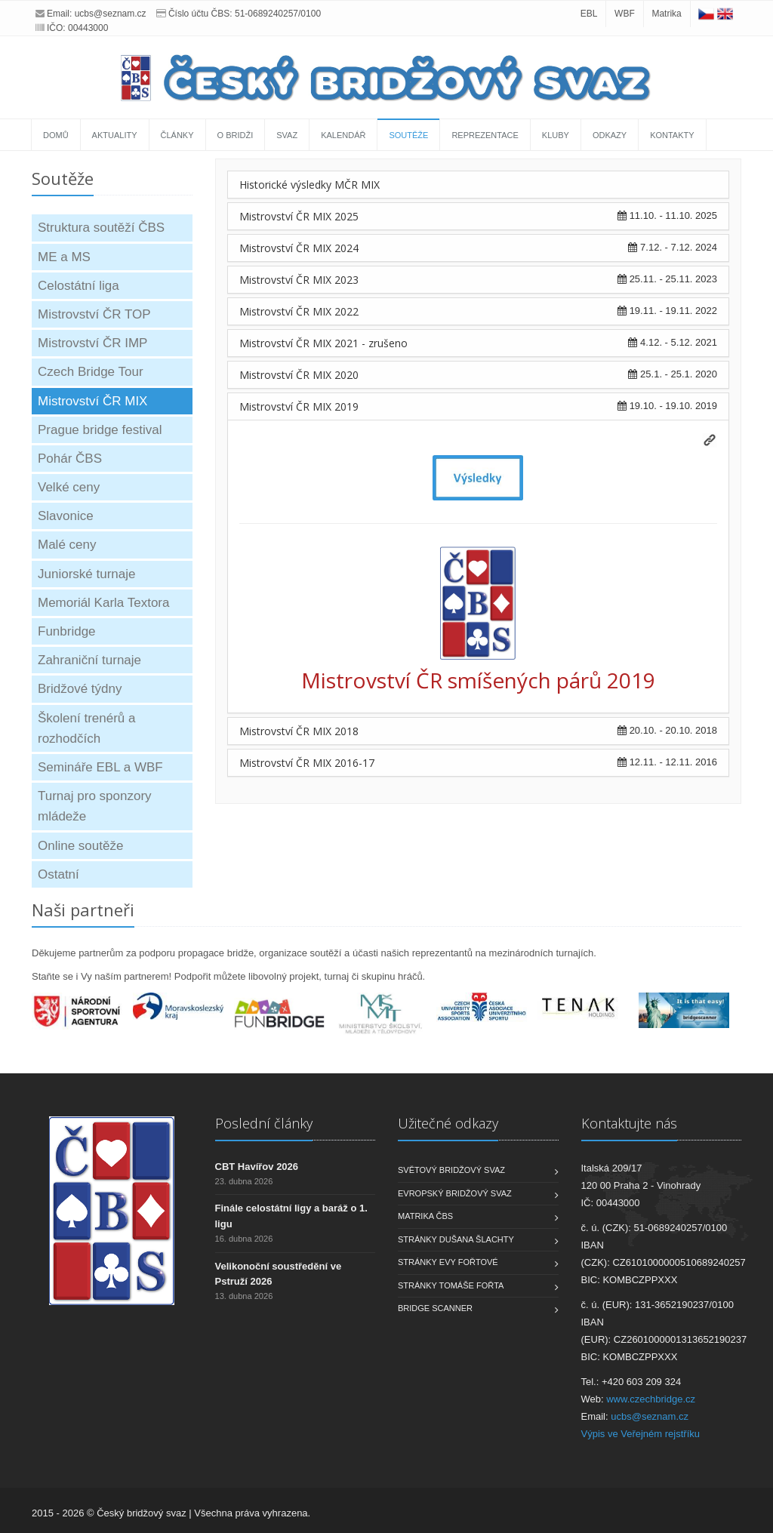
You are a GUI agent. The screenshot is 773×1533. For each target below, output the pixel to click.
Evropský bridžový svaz (455, 1193)
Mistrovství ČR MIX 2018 (299, 731)
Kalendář (343, 135)
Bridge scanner (435, 1308)
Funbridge (67, 631)
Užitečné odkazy (448, 1123)
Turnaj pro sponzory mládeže (95, 806)
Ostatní (58, 874)
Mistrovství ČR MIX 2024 (299, 248)
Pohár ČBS (70, 458)
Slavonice (66, 516)
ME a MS (64, 257)
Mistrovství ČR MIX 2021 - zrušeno (323, 343)
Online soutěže (80, 846)
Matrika (666, 13)
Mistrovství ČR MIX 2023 (299, 279)
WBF (624, 13)
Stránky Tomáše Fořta (451, 1285)
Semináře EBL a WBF (100, 767)
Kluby (555, 135)
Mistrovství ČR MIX (92, 401)
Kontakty (672, 135)
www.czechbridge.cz (650, 1399)
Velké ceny (69, 487)
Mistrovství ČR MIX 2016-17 (306, 763)
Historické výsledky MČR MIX (309, 184)
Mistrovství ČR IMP (92, 343)
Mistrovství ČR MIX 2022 (299, 311)
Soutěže (408, 135)
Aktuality (114, 135)
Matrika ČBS (425, 1216)
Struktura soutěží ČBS (101, 227)
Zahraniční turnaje (89, 660)
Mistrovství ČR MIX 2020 (299, 375)
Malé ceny (67, 544)
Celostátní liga (78, 286)
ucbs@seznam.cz (110, 13)
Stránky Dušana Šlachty (456, 1239)
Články (177, 135)
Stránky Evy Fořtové (448, 1262)
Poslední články (264, 1123)
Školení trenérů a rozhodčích (86, 728)
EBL (589, 13)
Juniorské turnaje (86, 574)
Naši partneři (83, 909)
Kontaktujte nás (629, 1123)
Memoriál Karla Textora (103, 603)
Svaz (286, 135)
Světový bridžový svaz (451, 1169)
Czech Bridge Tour (90, 372)
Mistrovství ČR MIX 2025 (299, 216)
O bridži (235, 135)
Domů (56, 135)
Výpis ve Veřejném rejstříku (641, 1433)
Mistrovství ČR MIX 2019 (299, 406)
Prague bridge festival (100, 430)
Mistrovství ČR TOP (94, 314)
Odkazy (610, 135)
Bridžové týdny (80, 689)
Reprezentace (484, 135)
